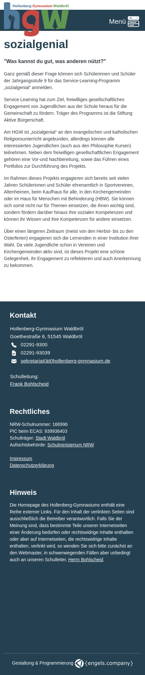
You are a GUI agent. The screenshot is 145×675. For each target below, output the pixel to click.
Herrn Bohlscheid (85, 559)
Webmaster (30, 552)
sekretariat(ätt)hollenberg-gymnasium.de (65, 361)
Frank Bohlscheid (29, 384)
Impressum (21, 458)
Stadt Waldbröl (50, 438)
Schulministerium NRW (70, 444)
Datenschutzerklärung (32, 465)
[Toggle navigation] (124, 22)
